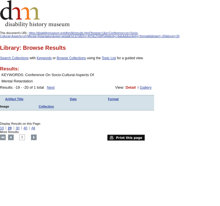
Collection (46, 106)
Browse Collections (71, 58)
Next (51, 87)
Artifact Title (14, 99)
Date (73, 99)
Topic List (109, 58)
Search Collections (14, 58)
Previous (11, 137)
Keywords (44, 58)
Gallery (146, 87)
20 (9, 128)
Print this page (126, 137)
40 (25, 128)
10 (2, 128)
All (33, 128)
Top (3, 137)
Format (113, 99)
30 (17, 128)
